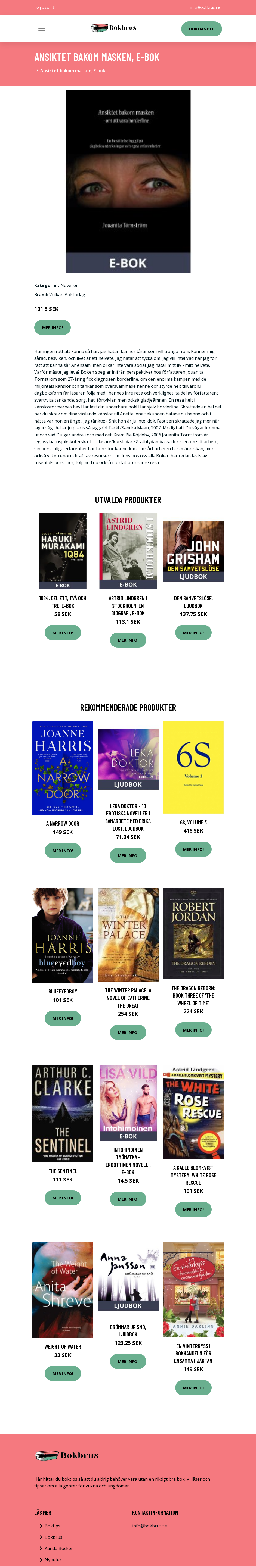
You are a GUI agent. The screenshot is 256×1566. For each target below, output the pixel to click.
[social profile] (54, 7)
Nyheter (53, 1560)
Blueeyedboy (62, 991)
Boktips (52, 1526)
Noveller (69, 285)
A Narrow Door (62, 823)
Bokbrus (53, 1537)
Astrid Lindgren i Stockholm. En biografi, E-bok (128, 605)
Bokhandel (201, 29)
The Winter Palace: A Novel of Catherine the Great (128, 997)
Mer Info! (52, 327)
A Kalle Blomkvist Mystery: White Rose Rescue (193, 1175)
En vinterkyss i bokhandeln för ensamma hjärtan (193, 1353)
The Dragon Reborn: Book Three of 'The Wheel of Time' (193, 995)
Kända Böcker (59, 1548)
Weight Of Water (62, 1346)
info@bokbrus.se (205, 7)
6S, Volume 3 (193, 822)
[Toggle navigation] (41, 28)
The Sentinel (62, 1170)
